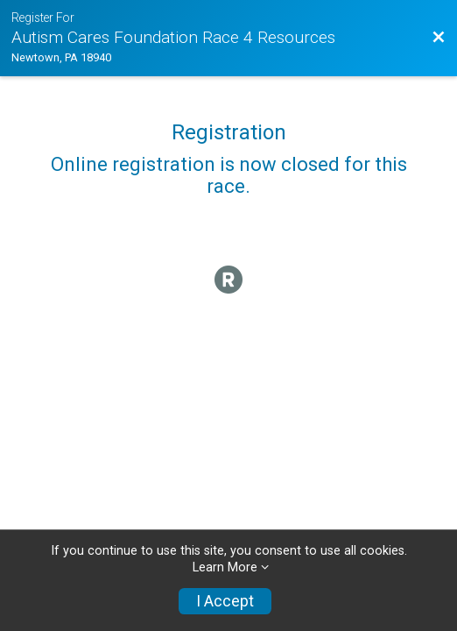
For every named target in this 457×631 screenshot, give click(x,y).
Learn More (225, 567)
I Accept (225, 601)
